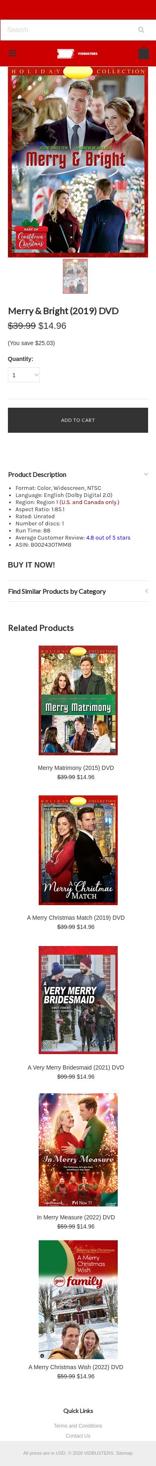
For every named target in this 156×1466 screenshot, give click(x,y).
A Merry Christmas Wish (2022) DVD (76, 1367)
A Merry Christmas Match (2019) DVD (76, 917)
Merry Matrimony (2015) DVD (76, 768)
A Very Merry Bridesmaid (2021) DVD (76, 1067)
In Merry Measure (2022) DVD (76, 1217)
